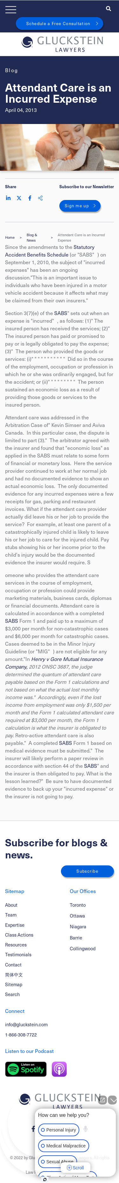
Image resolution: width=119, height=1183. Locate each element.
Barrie (76, 937)
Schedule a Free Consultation (58, 23)
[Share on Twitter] (19, 198)
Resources (16, 944)
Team (11, 914)
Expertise (14, 925)
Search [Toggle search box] (12, 994)
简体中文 (14, 974)
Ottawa (77, 915)
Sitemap (13, 984)
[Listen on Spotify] (26, 1069)
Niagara (78, 926)
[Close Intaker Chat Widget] (112, 1100)
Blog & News (32, 237)
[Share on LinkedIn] (8, 198)
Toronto (78, 905)
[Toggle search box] (108, 8)
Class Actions (19, 935)
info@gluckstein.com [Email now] (26, 1024)
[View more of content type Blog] (11, 70)
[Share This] (40, 198)
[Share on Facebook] (30, 198)
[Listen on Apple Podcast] (59, 1069)
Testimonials (18, 954)
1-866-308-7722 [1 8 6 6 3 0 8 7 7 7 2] (21, 1034)
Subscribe (87, 871)
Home (10, 237)
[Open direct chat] (102, 1100)
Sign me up (77, 206)
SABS (60, 313)
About (11, 905)
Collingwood (83, 948)
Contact (13, 964)
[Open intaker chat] (45, 1179)
